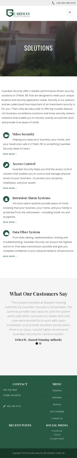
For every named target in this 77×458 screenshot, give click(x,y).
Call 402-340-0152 (63, 3)
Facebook (57, 430)
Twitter (57, 434)
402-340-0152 (12, 406)
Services (57, 404)
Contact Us (57, 418)
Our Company (57, 411)
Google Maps (57, 438)
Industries (57, 397)
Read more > (10, 154)
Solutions (57, 390)
